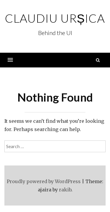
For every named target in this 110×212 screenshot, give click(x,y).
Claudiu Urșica (55, 18)
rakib (65, 190)
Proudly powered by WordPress (44, 181)
